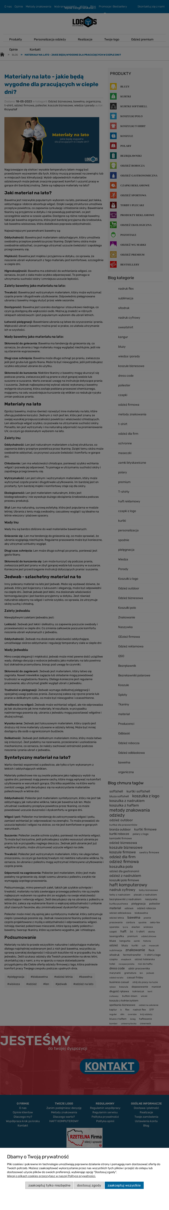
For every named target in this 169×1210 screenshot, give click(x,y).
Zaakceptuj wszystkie (124, 1185)
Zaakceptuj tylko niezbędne (49, 1185)
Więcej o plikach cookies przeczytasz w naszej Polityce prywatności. (51, 1176)
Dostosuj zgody (89, 1185)
